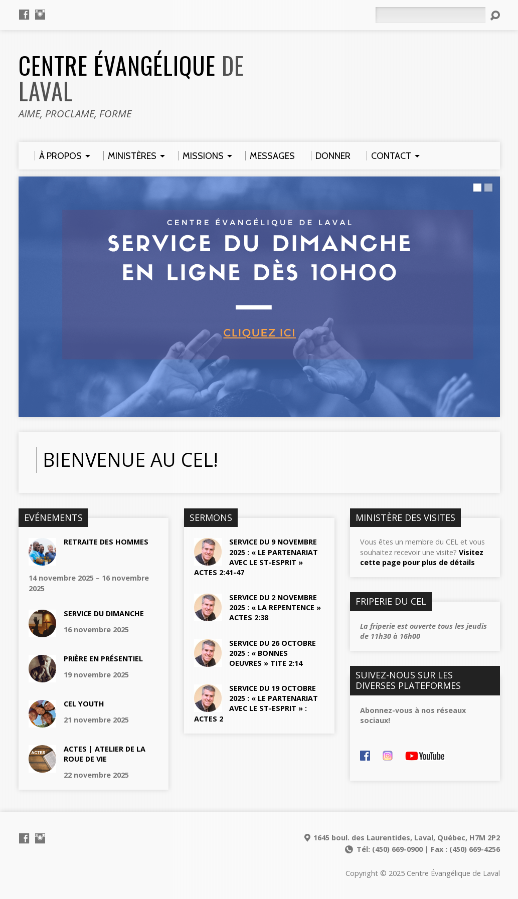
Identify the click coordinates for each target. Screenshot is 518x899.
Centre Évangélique (131, 78)
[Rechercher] (430, 15)
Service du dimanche (104, 613)
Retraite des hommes (106, 542)
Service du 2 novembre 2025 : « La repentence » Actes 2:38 (275, 607)
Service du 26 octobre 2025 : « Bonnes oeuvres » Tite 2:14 (272, 653)
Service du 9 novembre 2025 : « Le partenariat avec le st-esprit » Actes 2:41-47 (256, 557)
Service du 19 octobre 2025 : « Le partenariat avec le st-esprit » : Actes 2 (256, 703)
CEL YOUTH (84, 703)
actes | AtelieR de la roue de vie (104, 754)
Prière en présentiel (103, 658)
